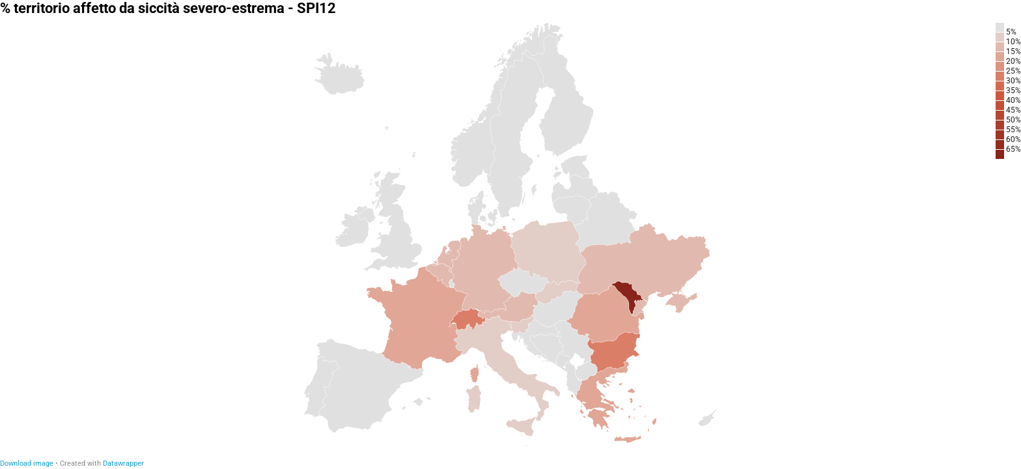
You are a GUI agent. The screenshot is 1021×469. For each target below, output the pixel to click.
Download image (26, 463)
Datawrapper (123, 463)
